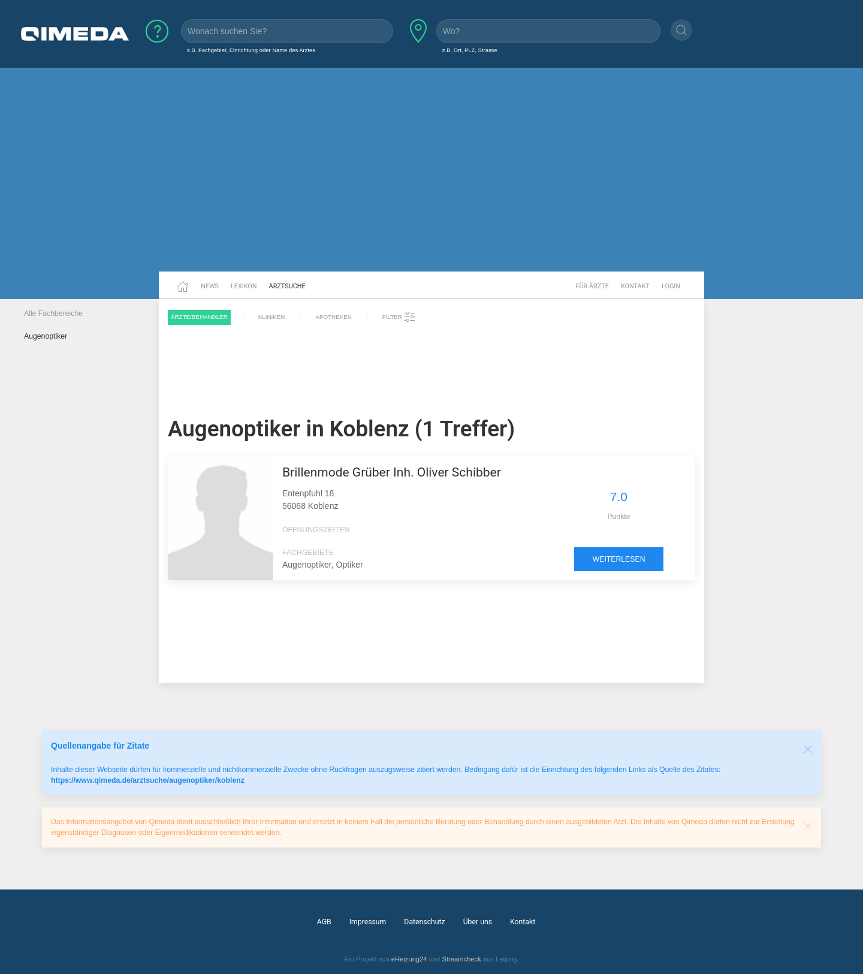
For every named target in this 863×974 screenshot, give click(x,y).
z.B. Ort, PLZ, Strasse (469, 50)
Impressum (368, 922)
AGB (324, 922)
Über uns (477, 922)
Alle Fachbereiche (53, 313)
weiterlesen (619, 559)
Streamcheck (461, 959)
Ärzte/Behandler (199, 316)
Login (671, 286)
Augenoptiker (45, 336)
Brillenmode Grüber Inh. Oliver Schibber (391, 472)
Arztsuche (287, 286)
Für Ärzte (592, 286)
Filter (399, 317)
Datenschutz (424, 922)
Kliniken (271, 316)
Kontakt (635, 286)
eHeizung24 (409, 959)
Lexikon (244, 286)
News (210, 286)
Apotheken (333, 316)
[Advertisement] (431, 179)
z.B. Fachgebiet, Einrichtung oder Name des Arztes (251, 50)
